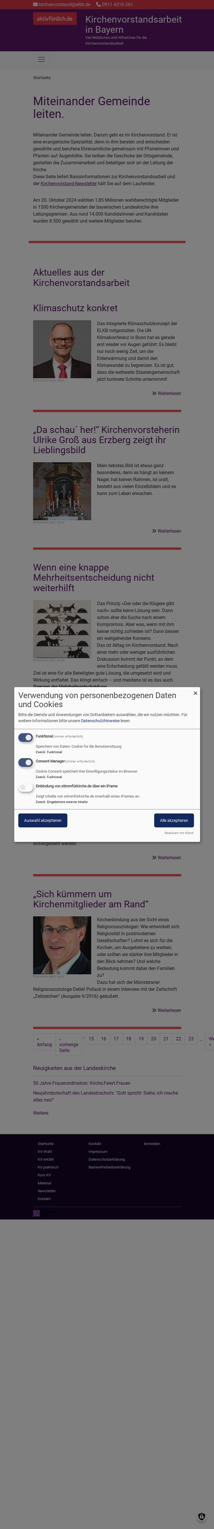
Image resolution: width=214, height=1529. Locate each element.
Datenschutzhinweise (100, 720)
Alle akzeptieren (174, 820)
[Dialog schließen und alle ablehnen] (195, 690)
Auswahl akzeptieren (43, 820)
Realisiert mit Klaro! (179, 833)
